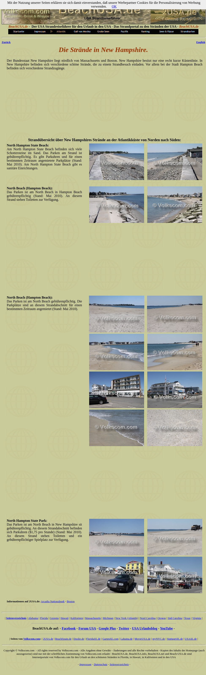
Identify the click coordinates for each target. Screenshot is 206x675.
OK (114, 6)
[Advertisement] (104, 101)
